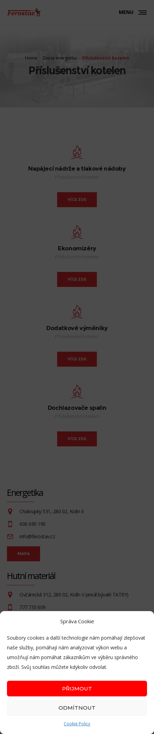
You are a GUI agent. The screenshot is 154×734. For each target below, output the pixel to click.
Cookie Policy (77, 724)
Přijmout (77, 688)
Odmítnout (77, 707)
